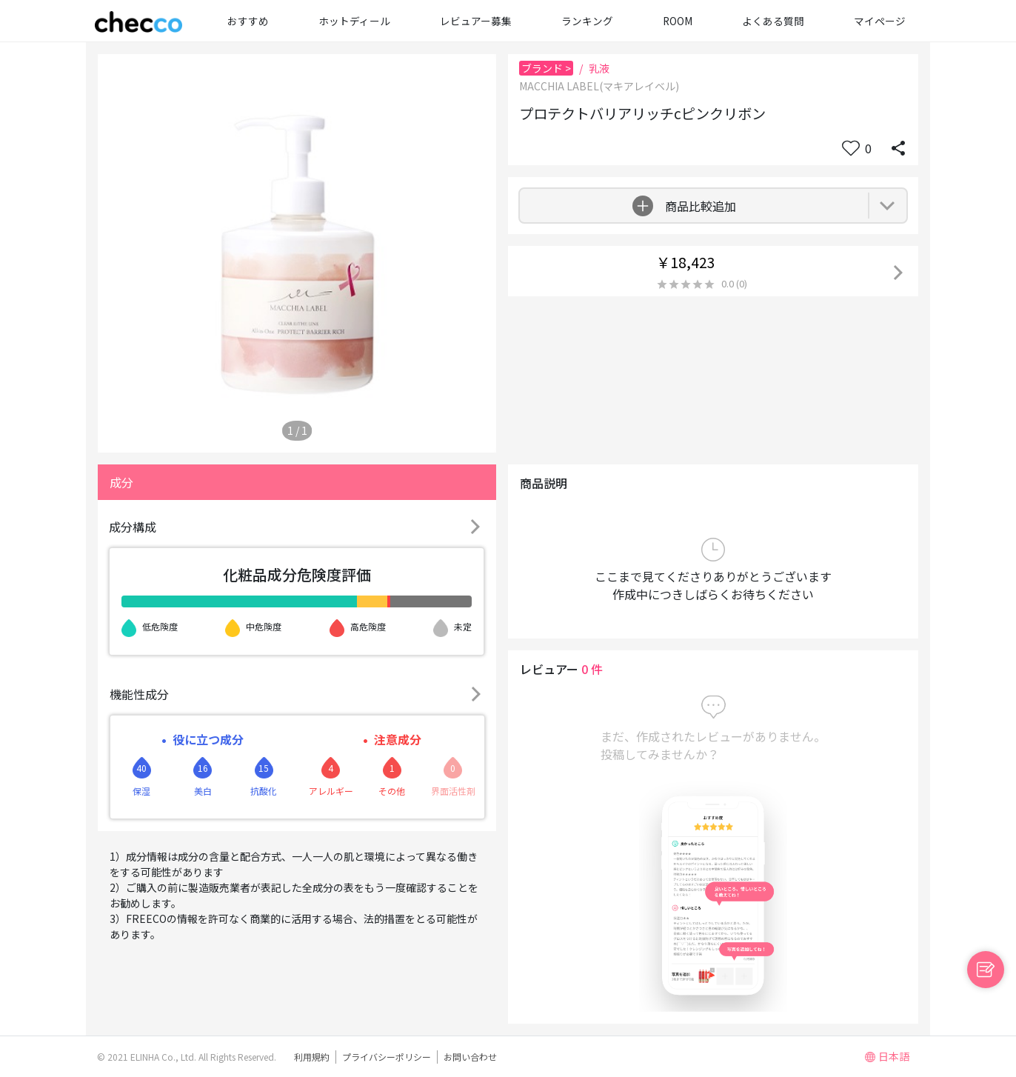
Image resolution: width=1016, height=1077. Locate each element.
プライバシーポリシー (386, 1056)
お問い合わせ (470, 1056)
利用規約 (312, 1056)
